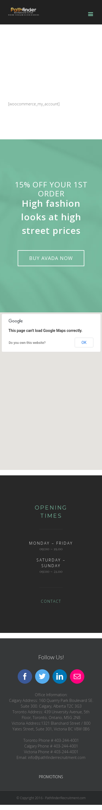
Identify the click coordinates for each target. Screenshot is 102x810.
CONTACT (51, 601)
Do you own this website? (27, 343)
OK (84, 342)
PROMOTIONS (51, 776)
